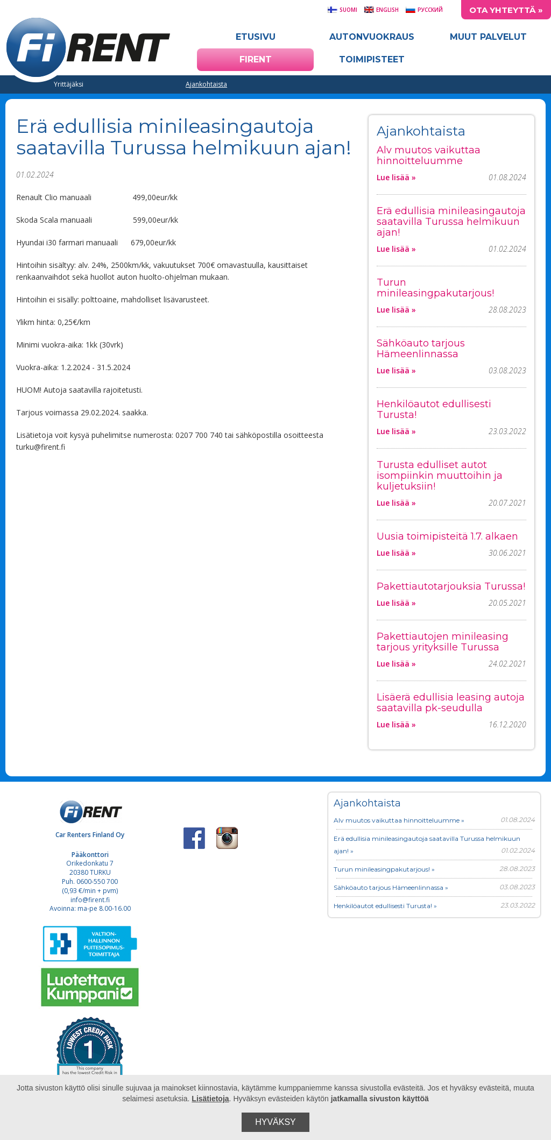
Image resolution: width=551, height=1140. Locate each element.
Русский (424, 9)
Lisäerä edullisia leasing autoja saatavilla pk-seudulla (451, 702)
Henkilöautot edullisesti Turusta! (434, 409)
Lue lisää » (396, 177)
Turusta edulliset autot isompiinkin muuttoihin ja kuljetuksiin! (440, 475)
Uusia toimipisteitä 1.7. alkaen (447, 536)
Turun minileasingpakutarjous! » (384, 869)
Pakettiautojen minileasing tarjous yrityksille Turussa (442, 642)
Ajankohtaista (206, 84)
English (381, 9)
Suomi (342, 9)
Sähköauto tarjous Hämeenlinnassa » (391, 887)
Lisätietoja (210, 1098)
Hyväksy (275, 1122)
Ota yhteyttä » (506, 10)
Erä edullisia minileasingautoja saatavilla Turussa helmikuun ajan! (451, 221)
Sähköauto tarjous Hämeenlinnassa (421, 348)
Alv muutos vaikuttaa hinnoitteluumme (429, 155)
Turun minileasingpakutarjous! (435, 288)
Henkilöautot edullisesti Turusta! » (385, 906)
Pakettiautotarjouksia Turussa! (451, 586)
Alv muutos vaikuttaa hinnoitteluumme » (399, 820)
